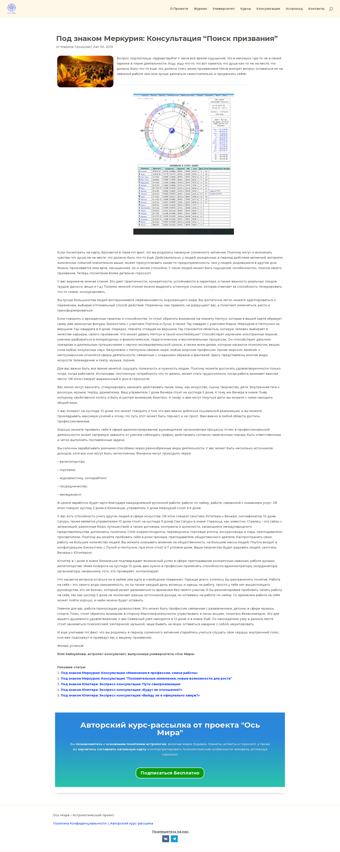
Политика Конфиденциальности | (81, 823)
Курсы (245, 9)
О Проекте (179, 9)
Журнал (200, 9)
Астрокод (294, 9)
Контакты (316, 9)
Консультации (268, 9)
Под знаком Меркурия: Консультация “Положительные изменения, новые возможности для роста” (146, 678)
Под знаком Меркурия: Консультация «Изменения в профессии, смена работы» (129, 673)
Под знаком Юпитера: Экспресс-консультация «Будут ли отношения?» (121, 690)
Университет (223, 9)
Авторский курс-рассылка (131, 823)
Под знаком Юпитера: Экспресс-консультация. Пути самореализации (120, 684)
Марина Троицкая (75, 47)
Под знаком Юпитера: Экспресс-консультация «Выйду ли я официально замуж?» (130, 695)
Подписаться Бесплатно (170, 773)
